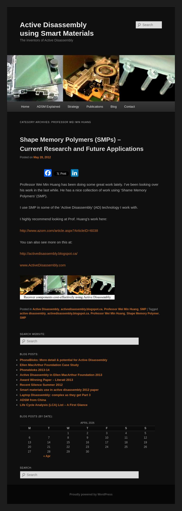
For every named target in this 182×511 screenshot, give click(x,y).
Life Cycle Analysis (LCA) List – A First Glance (53, 405)
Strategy (73, 106)
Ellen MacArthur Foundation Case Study (49, 365)
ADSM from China (33, 400)
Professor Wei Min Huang (121, 309)
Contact (129, 106)
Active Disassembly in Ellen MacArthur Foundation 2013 (61, 375)
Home (25, 106)
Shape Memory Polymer (143, 313)
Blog (113, 106)
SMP (143, 309)
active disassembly (33, 313)
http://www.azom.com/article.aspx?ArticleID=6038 (59, 231)
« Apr (46, 456)
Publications (94, 106)
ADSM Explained (48, 106)
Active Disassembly (45, 309)
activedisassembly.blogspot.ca (82, 309)
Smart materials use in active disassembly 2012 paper (59, 390)
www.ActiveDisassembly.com (43, 265)
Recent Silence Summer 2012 (41, 385)
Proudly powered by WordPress (90, 494)
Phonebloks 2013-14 (35, 370)
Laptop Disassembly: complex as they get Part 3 (55, 395)
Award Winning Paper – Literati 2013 (46, 380)
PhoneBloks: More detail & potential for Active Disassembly (63, 360)
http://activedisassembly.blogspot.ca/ (48, 253)
